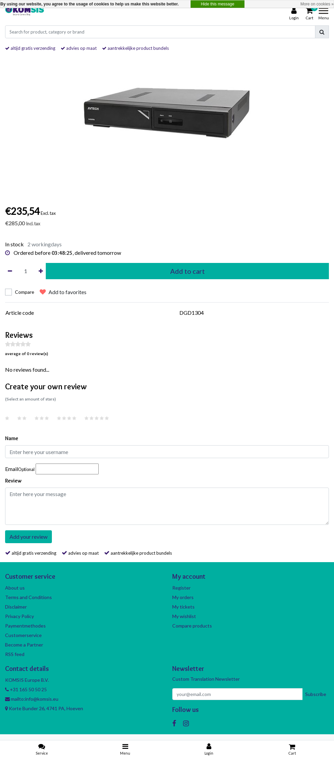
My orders (183, 597)
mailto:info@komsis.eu (31, 699)
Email (20, 469)
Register (181, 588)
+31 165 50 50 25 (26, 689)
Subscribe (315, 694)
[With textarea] (167, 506)
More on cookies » (317, 4)
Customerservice (23, 635)
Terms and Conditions (28, 597)
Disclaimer (16, 607)
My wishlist (184, 616)
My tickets (183, 607)
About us (15, 588)
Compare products (192, 626)
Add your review (28, 536)
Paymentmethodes (25, 626)
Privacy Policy (19, 616)
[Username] (167, 451)
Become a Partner (24, 645)
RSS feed (14, 654)
